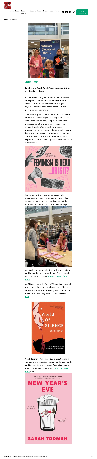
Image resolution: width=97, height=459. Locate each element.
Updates (33, 11)
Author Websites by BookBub (38, 456)
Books (17, 11)
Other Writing (23, 12)
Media (51, 11)
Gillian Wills (18, 456)
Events (45, 11)
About (12, 11)
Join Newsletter (82, 12)
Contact (57, 11)
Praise (39, 11)
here (27, 296)
